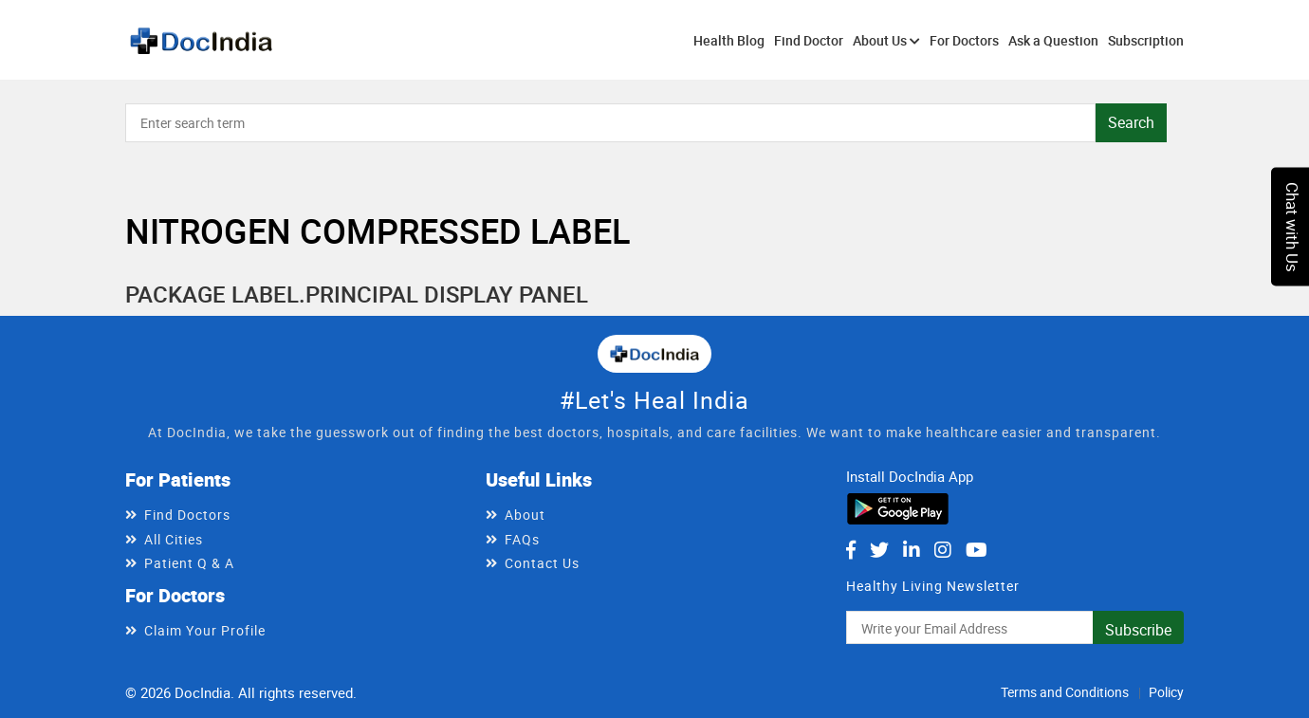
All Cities (173, 539)
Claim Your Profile (205, 630)
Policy (1166, 692)
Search (1131, 122)
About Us (886, 40)
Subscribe (1138, 629)
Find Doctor (808, 40)
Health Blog (729, 40)
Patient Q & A (189, 563)
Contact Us (542, 563)
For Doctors (964, 40)
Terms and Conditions (1065, 692)
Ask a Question (1053, 40)
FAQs (522, 539)
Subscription (1146, 40)
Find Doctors (187, 515)
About (525, 515)
